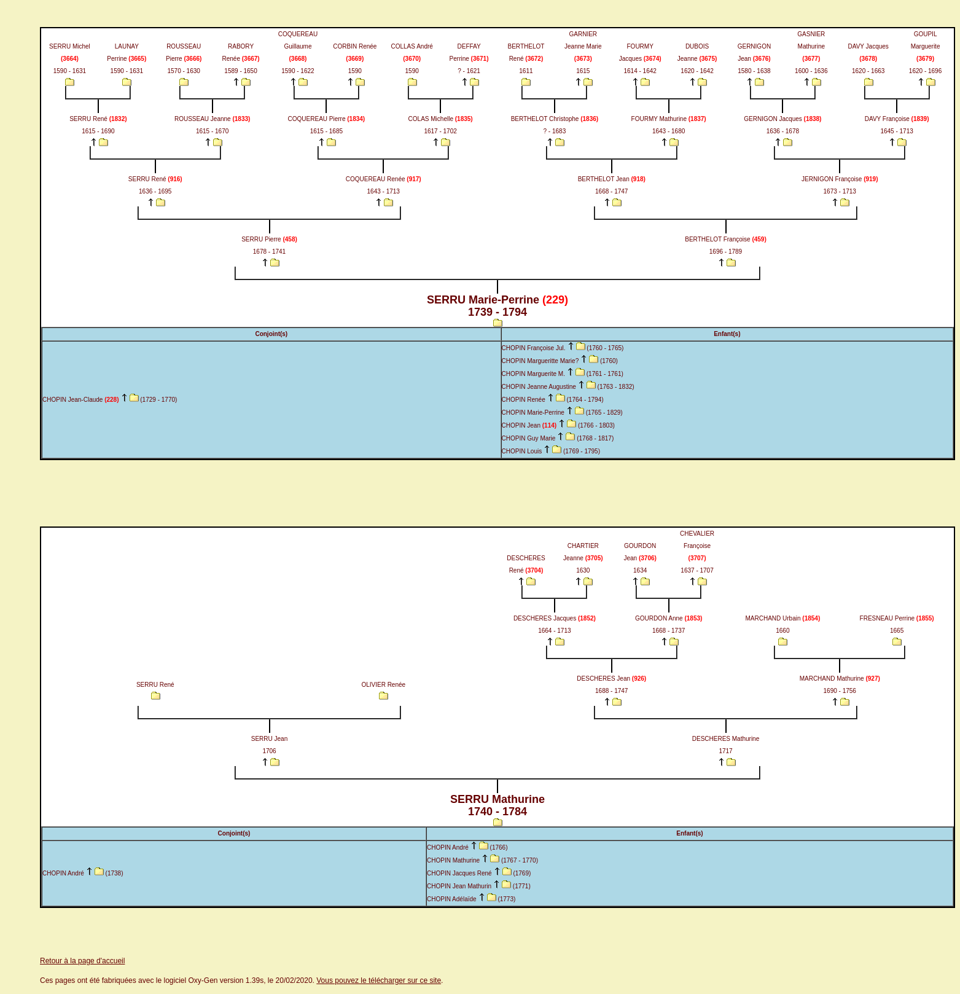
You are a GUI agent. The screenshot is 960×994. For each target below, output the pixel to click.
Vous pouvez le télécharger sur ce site (378, 980)
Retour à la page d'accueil (82, 961)
